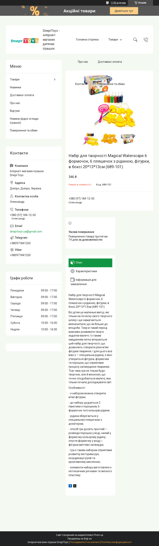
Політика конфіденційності (116, 542)
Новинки (15, 87)
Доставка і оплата (110, 61)
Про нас (83, 61)
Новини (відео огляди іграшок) (24, 120)
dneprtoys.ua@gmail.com (26, 231)
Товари (113, 39)
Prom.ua (98, 535)
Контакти (81, 84)
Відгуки (15, 110)
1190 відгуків (118, 2)
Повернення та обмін (111, 84)
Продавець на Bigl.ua (80, 538)
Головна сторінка (87, 39)
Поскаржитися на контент (84, 542)
